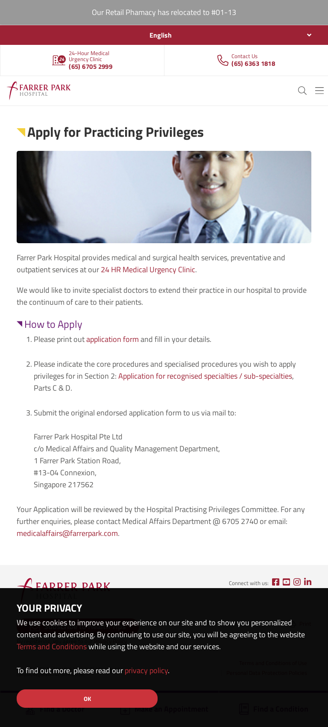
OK (87, 698)
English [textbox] (160, 35)
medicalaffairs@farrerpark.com (67, 533)
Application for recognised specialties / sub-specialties (205, 376)
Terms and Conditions (52, 646)
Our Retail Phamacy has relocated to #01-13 (164, 12)
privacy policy (146, 670)
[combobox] (164, 35)
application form (112, 339)
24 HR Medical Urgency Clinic (148, 269)
